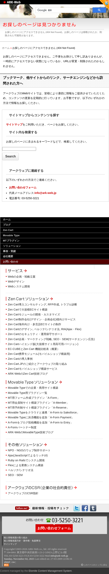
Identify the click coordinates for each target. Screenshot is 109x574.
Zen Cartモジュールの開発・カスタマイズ (34, 314)
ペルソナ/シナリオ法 (20, 470)
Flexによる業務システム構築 (25, 465)
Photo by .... (103, 16)
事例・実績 (9, 251)
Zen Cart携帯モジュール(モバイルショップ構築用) (39, 353)
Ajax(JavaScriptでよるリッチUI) (28, 455)
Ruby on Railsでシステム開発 (26, 460)
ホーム (6, 47)
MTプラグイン (11, 240)
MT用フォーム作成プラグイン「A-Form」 (34, 397)
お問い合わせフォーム (22, 187)
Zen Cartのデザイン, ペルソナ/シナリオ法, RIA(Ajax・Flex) (44, 329)
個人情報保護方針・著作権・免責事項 (22, 540)
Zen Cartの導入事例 (20, 358)
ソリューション (12, 245)
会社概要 (8, 256)
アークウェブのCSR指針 (23, 493)
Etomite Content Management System (50, 570)
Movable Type (11, 235)
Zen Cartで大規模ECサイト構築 (27, 309)
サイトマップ (14, 124)
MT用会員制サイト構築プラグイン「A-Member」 (38, 402)
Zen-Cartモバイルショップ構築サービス (32, 368)
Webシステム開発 (19, 286)
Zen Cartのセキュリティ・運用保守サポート (35, 334)
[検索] (62, 10)
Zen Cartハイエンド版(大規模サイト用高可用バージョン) (43, 344)
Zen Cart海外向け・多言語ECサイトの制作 (34, 324)
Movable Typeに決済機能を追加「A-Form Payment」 (41, 417)
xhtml (7, 561)
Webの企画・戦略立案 (21, 276)
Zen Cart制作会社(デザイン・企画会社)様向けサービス (42, 319)
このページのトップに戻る (95, 565)
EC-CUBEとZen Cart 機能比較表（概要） (34, 349)
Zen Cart (8, 230)
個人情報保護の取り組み (15, 537)
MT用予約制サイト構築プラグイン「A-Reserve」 (38, 407)
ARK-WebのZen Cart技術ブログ (28, 373)
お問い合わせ (10, 261)
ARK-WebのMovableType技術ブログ (31, 432)
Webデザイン (16, 281)
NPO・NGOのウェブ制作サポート (29, 450)
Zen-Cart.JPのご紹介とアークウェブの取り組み (37, 363)
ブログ (7, 224)
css (13, 561)
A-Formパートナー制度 (22, 427)
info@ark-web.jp (45, 192)
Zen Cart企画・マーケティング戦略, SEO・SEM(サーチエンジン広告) (51, 339)
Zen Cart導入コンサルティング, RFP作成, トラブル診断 (42, 304)
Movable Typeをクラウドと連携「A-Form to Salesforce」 (43, 412)
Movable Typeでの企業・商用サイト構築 (33, 387)
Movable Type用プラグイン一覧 (27, 392)
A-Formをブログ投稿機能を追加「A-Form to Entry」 (40, 422)
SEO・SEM (15, 475)
